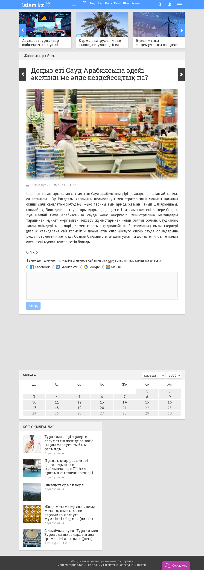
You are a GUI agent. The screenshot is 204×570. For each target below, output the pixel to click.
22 (147, 407)
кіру (111, 260)
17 (34, 407)
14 (124, 402)
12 (79, 402)
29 (147, 413)
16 (170, 402)
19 (79, 407)
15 (147, 402)
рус (47, 6)
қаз (48, 2)
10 (34, 402)
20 (102, 407)
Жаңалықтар (34, 55)
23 (170, 407)
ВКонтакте (69, 267)
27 (102, 413)
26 (79, 413)
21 (124, 407)
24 (34, 413)
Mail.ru (116, 267)
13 (102, 402)
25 (57, 413)
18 (57, 407)
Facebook (42, 267)
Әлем (51, 55)
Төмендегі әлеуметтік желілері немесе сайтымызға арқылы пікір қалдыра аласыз (93, 260)
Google (94, 267)
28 (124, 413)
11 (57, 402)
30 (170, 413)
